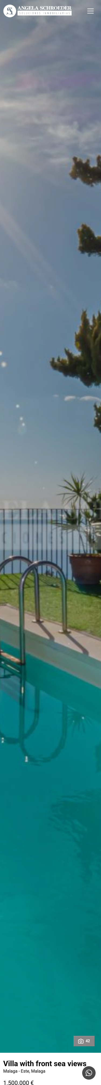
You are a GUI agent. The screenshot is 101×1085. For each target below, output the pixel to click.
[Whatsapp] (89, 1073)
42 (84, 1041)
